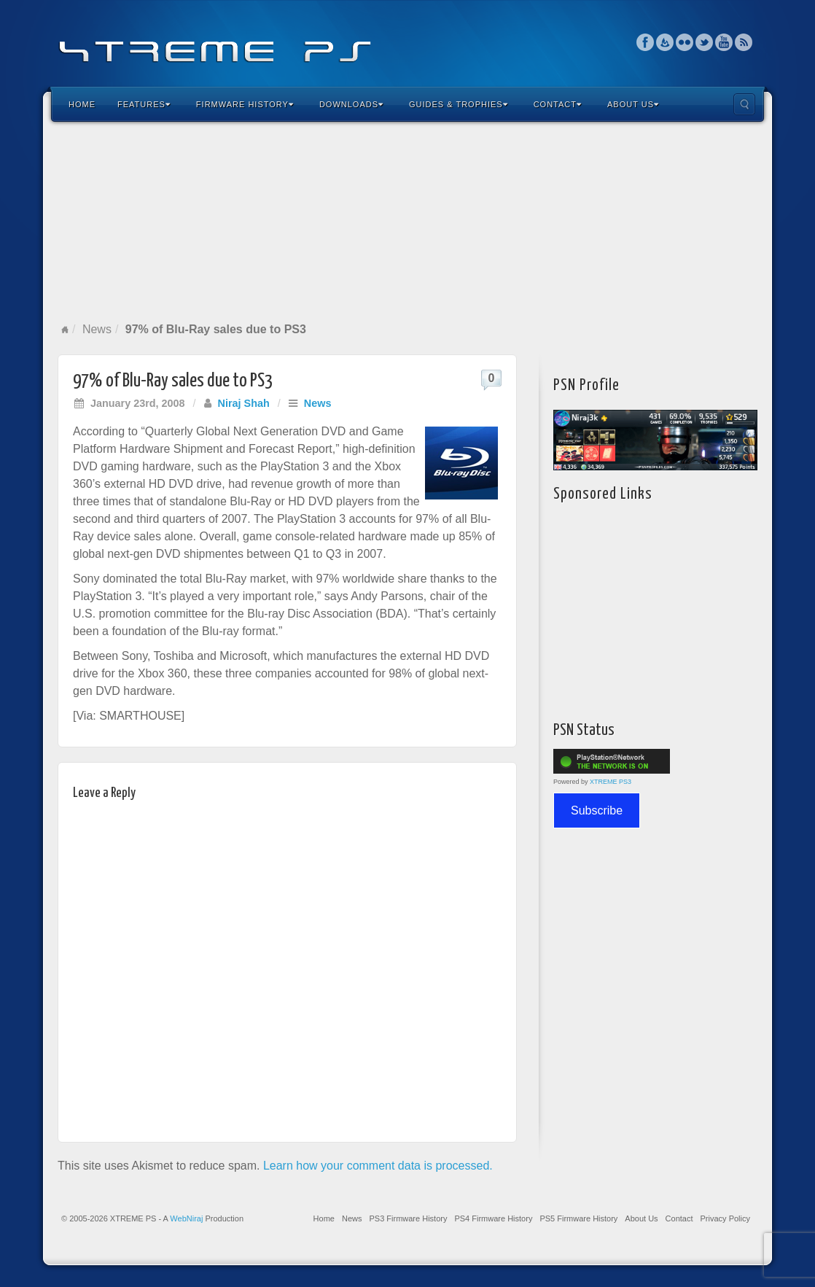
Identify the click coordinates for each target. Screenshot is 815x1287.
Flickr (685, 42)
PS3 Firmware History (408, 1218)
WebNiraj (186, 1218)
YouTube (724, 42)
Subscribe (597, 810)
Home (82, 104)
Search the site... (744, 104)
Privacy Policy (725, 1218)
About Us (633, 104)
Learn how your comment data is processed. (378, 1165)
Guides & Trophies (458, 104)
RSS (744, 42)
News (97, 329)
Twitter (704, 42)
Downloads (351, 104)
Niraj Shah (244, 403)
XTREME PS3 (610, 781)
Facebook (645, 42)
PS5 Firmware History (578, 1218)
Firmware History (245, 104)
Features (144, 104)
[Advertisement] (407, 221)
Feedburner (665, 42)
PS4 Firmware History (493, 1218)
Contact (558, 104)
